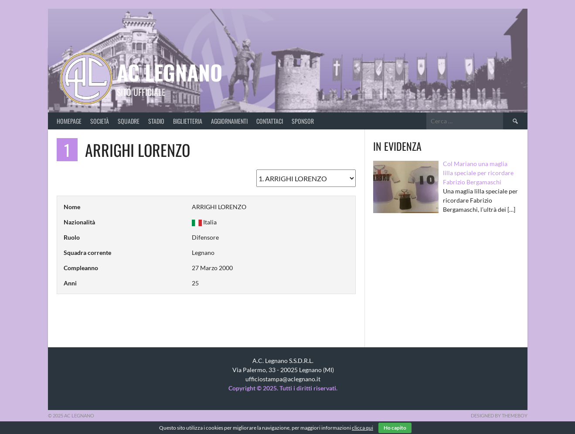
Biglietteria (187, 120)
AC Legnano (169, 72)
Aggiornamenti (229, 120)
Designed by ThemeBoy (499, 415)
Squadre (128, 120)
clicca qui (362, 427)
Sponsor (303, 120)
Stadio (156, 120)
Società (99, 120)
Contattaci (269, 120)
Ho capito (395, 427)
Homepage (69, 120)
